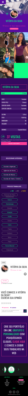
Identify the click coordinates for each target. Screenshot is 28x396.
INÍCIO (7, 380)
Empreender (18, 394)
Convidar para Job (14, 28)
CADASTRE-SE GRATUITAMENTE (14, 143)
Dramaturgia (9, 204)
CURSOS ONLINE (7, 382)
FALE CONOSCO (21, 384)
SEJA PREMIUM (21, 380)
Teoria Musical (9, 246)
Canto (10, 225)
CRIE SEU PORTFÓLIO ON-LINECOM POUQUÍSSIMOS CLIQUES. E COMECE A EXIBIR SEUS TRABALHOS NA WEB (14, 339)
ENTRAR (14, 2)
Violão (10, 216)
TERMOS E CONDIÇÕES (21, 382)
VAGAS (7, 381)
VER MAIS (5, 280)
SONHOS (7, 385)
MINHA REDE (7, 384)
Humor (10, 200)
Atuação (9, 212)
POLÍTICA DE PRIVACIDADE (21, 381)
